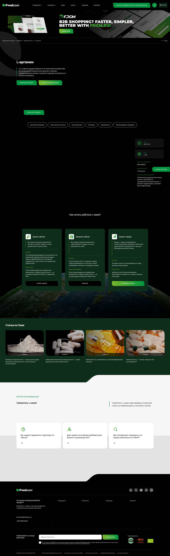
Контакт (97, 5)
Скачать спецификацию (50, 83)
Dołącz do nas (161, 169)
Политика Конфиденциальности (52, 551)
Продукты (37, 5)
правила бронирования (107, 551)
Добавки (19, 40)
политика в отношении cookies (73, 551)
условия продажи (122, 551)
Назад (164, 41)
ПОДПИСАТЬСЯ (110, 535)
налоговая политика (91, 551)
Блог (63, 5)
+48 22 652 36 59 (22, 519)
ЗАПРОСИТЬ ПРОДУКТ (27, 83)
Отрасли (51, 5)
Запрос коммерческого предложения (131, 5)
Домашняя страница (8, 40)
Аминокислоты (28, 40)
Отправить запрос (128, 281)
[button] (38, 434)
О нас (73, 5)
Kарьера (85, 5)
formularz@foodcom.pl (23, 515)
